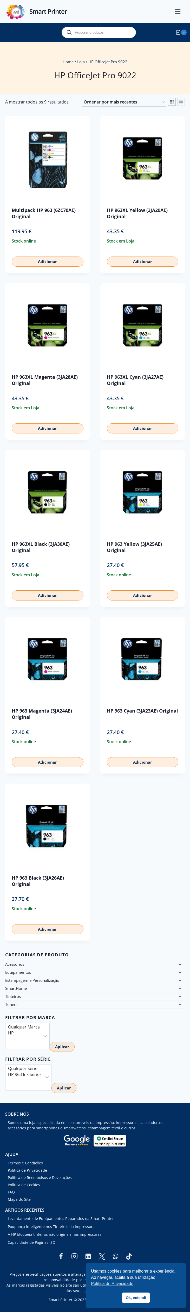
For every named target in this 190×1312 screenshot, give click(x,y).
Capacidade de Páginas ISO (31, 1242)
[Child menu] (179, 964)
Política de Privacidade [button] (112, 1283)
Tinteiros (13, 996)
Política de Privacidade (27, 1170)
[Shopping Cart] (181, 32)
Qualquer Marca (24, 1027)
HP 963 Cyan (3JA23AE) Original (142, 711)
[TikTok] (129, 1256)
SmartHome (16, 988)
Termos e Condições (25, 1163)
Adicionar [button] (47, 261)
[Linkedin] (88, 1256)
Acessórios (14, 964)
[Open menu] (180, 11)
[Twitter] (101, 1256)
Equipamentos (18, 972)
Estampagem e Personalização (32, 980)
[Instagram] (74, 1256)
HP (24, 1033)
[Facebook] (60, 1256)
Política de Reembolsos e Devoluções (40, 1177)
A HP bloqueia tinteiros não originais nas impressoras (54, 1234)
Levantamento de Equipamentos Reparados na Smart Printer (61, 1218)
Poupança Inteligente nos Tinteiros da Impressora (51, 1226)
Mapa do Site (19, 1199)
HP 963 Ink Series (25, 1075)
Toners (11, 1004)
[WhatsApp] (115, 1256)
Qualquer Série (25, 1069)
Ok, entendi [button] (136, 1298)
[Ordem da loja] (124, 102)
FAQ (11, 1192)
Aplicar (62, 1046)
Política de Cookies (24, 1184)
